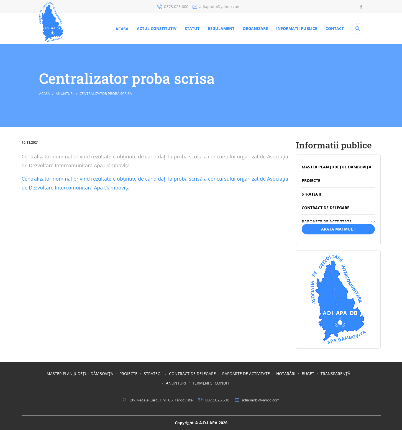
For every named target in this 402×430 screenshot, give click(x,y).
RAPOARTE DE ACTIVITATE (246, 373)
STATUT (192, 28)
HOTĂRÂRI (285, 373)
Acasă (44, 93)
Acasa (122, 28)
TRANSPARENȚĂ (335, 373)
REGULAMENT (221, 28)
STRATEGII (153, 373)
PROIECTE (128, 373)
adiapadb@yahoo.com (216, 6)
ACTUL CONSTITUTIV (156, 28)
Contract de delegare (192, 373)
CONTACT (335, 28)
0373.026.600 (172, 6)
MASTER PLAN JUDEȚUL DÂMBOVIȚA (80, 373)
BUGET (308, 373)
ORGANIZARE (255, 28)
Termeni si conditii (212, 383)
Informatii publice (296, 28)
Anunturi (65, 93)
